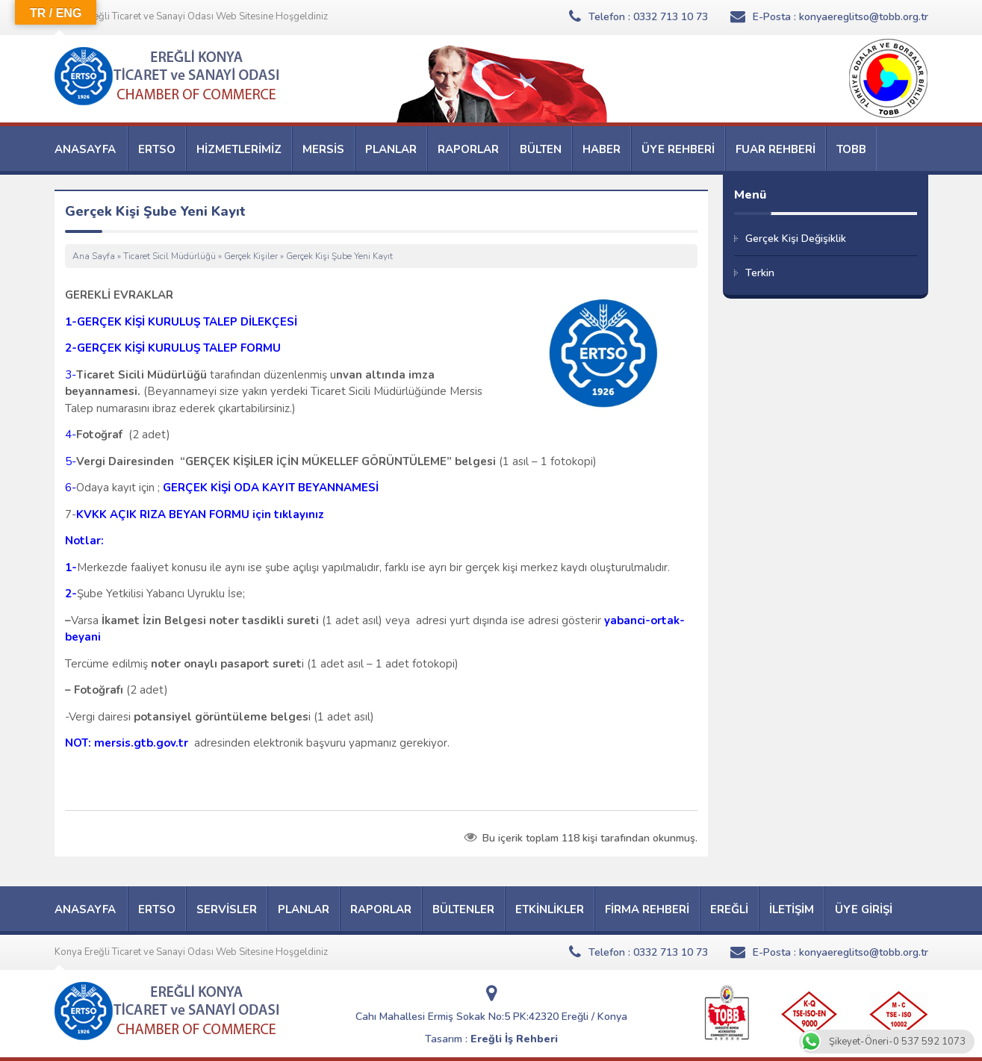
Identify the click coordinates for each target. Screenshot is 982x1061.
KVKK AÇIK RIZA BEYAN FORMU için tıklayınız (200, 514)
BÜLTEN (541, 149)
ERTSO (156, 149)
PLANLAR (391, 149)
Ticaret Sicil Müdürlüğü (169, 256)
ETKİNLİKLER (549, 909)
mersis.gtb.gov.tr (141, 742)
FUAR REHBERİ (775, 149)
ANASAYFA (85, 149)
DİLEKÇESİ (267, 321)
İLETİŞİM (791, 909)
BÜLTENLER (463, 909)
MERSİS (323, 149)
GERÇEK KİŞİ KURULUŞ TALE (153, 321)
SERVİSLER (226, 909)
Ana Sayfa (93, 256)
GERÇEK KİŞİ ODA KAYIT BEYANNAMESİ (271, 487)
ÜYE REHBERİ (678, 149)
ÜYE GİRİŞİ (863, 909)
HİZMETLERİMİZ (239, 149)
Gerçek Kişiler (251, 256)
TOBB (851, 149)
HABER (601, 149)
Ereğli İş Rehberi (514, 1039)
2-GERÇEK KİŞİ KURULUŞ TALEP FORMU (173, 347)
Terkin (759, 273)
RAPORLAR (468, 149)
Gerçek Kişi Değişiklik (795, 238)
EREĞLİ (729, 909)
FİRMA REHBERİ (647, 909)
